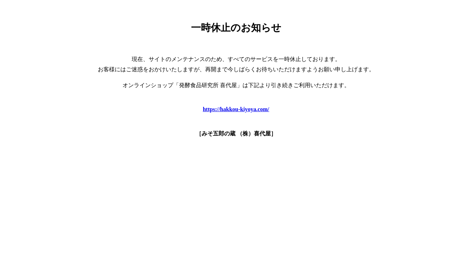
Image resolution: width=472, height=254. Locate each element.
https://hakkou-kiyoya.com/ (236, 109)
